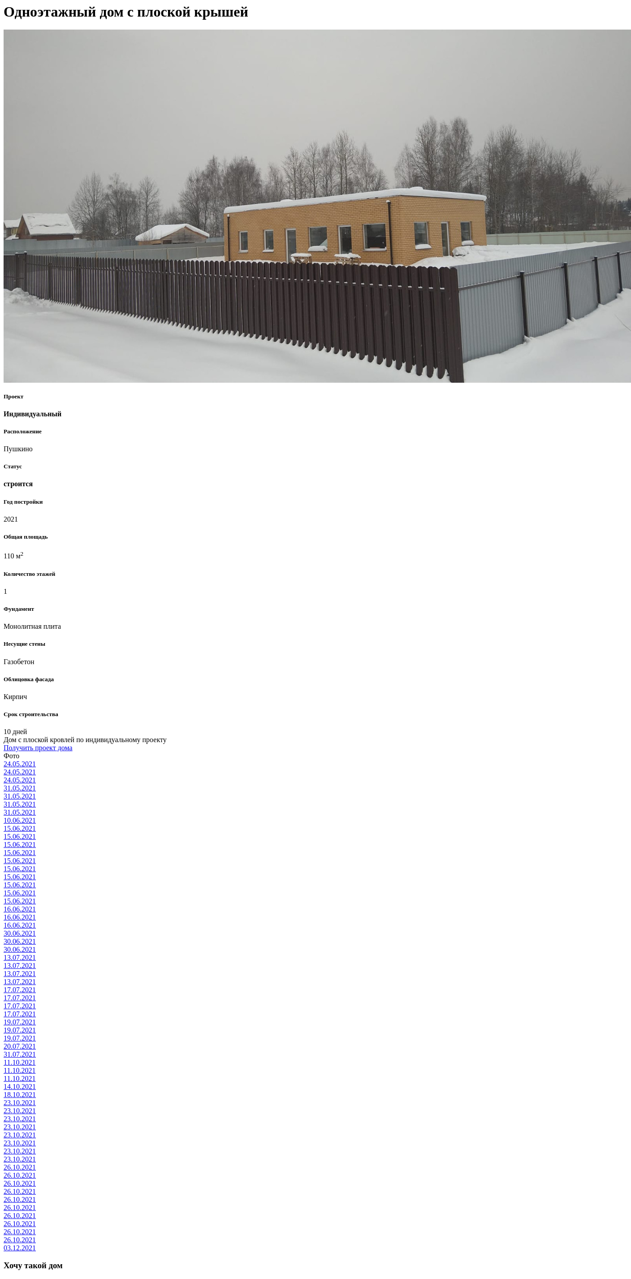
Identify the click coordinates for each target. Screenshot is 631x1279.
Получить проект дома (38, 748)
